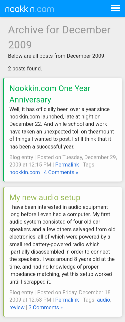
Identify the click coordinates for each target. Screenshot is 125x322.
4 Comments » (61, 172)
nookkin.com (24, 172)
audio (103, 300)
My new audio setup (44, 197)
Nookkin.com (34, 8)
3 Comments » (46, 307)
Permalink (67, 165)
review (17, 307)
